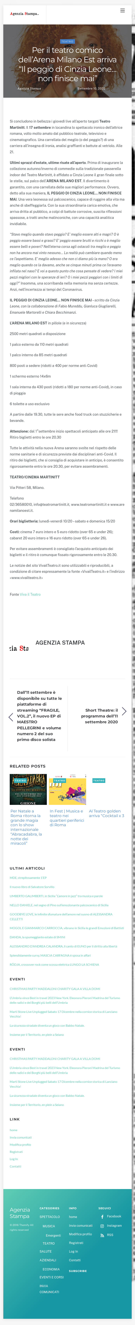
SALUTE (46, 1252)
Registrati (16, 1152)
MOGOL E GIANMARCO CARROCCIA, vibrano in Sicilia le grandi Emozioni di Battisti (67, 929)
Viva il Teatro (30, 595)
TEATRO (67, 42)
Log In (14, 1160)
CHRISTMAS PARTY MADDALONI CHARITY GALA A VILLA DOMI (55, 990)
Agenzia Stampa (29, 89)
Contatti (15, 1167)
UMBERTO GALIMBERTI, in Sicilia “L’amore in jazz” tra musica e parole (56, 897)
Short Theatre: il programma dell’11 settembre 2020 (99, 717)
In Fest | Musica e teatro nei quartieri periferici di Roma (67, 819)
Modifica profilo (20, 1145)
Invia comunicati (21, 1138)
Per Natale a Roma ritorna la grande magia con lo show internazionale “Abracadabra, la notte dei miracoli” (26, 828)
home (13, 1131)
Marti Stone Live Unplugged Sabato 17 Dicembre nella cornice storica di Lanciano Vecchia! (63, 1015)
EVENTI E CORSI (52, 1278)
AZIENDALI (48, 1261)
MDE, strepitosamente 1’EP (28, 878)
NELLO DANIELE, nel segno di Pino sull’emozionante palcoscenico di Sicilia (59, 906)
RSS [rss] (105, 1236)
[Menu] (122, 10)
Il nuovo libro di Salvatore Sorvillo (32, 888)
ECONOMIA (51, 1270)
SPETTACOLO (50, 1218)
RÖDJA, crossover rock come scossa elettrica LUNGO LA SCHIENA (54, 965)
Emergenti (53, 1236)
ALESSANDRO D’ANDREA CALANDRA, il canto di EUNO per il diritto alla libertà (63, 947)
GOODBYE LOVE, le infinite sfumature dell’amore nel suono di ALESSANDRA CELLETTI (61, 917)
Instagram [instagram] (110, 1226)
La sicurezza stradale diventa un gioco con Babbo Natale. (47, 1026)
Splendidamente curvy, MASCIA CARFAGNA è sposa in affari (50, 956)
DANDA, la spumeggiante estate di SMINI (37, 938)
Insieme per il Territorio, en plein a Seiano (37, 1035)
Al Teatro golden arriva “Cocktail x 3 (106, 814)
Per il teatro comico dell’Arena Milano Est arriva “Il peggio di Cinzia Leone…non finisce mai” (67, 65)
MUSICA (49, 1227)
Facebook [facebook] (109, 1217)
